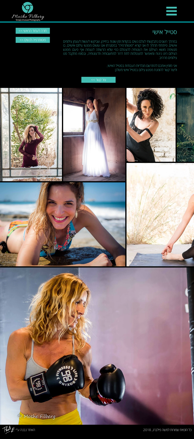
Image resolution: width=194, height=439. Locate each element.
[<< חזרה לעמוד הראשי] (33, 31)
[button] (171, 11)
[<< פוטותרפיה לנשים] (33, 40)
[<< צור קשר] (98, 80)
